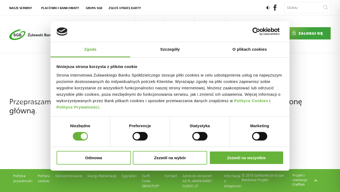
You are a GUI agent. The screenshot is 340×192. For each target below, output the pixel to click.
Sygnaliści (129, 176)
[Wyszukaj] (325, 7)
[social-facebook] (275, 9)
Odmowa (93, 157)
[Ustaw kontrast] (268, 7)
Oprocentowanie (68, 176)
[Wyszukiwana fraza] (304, 7)
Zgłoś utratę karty (125, 8)
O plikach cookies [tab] (249, 49)
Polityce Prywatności (78, 107)
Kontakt (170, 176)
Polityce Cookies (251, 100)
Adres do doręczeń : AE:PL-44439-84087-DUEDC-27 (197, 181)
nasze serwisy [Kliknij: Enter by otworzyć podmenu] (20, 8)
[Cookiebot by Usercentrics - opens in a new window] (260, 31)
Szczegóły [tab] (170, 49)
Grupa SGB (94, 8)
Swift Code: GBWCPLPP (150, 181)
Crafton (298, 184)
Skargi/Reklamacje (101, 176)
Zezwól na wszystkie (246, 157)
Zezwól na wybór (170, 157)
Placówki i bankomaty (60, 8)
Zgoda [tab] (90, 49)
